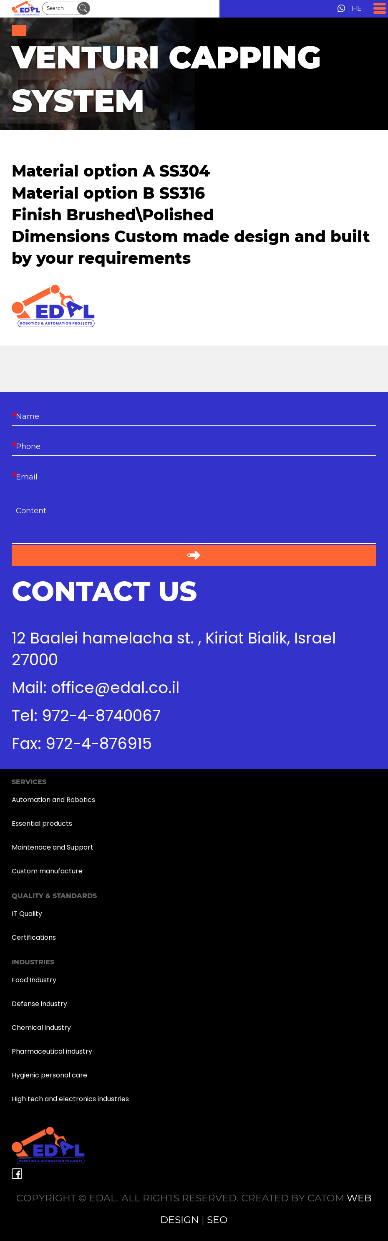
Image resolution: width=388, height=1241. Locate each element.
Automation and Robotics (53, 800)
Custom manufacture (47, 871)
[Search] (60, 8)
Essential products (42, 823)
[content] (194, 523)
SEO (217, 1219)
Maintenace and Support (52, 847)
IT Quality (27, 913)
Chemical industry (41, 1027)
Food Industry (34, 980)
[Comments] (194, 523)
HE (357, 9)
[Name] (194, 415)
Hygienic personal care (49, 1075)
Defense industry (39, 1004)
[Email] (194, 476)
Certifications (34, 937)
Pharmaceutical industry (52, 1051)
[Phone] (194, 446)
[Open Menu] (379, 8)
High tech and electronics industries (70, 1099)
